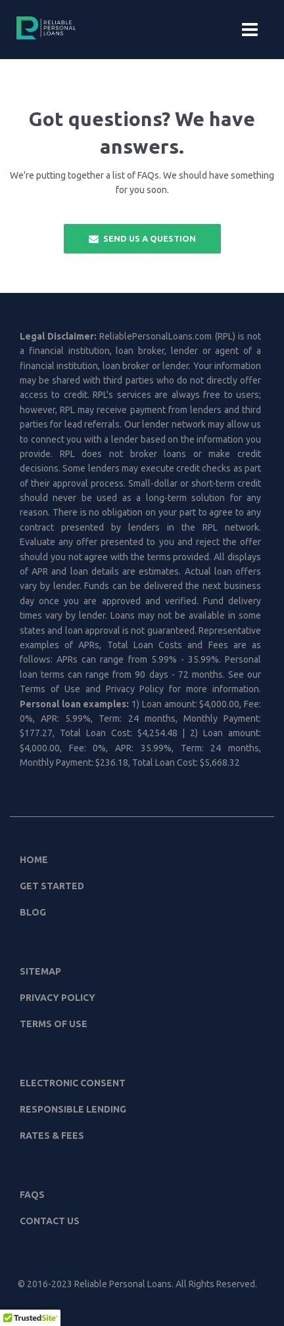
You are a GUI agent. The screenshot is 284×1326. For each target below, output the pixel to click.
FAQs (32, 1194)
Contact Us (50, 1221)
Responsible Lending (73, 1109)
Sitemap (40, 971)
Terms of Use (53, 1024)
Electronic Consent (73, 1083)
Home (34, 859)
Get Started (52, 886)
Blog (33, 912)
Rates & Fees (52, 1135)
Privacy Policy (57, 997)
